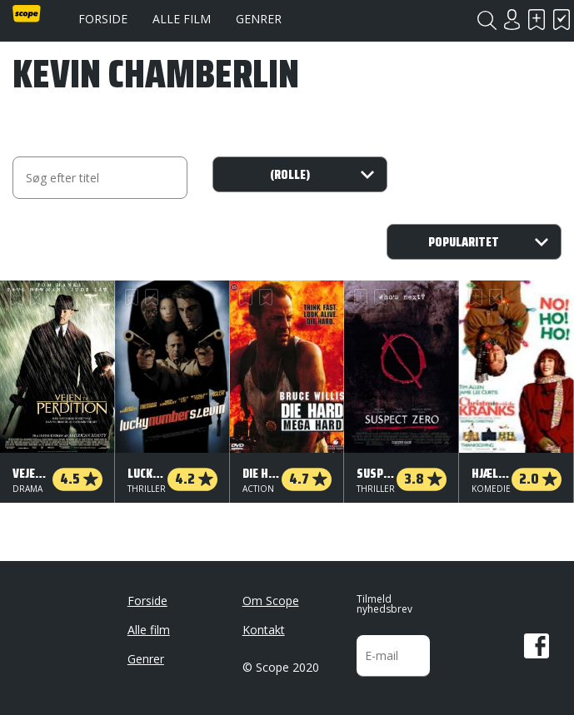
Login (511, 19)
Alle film (181, 19)
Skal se (536, 19)
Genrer (259, 19)
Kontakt (263, 630)
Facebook (536, 645)
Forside (102, 19)
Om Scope (270, 600)
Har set (561, 19)
